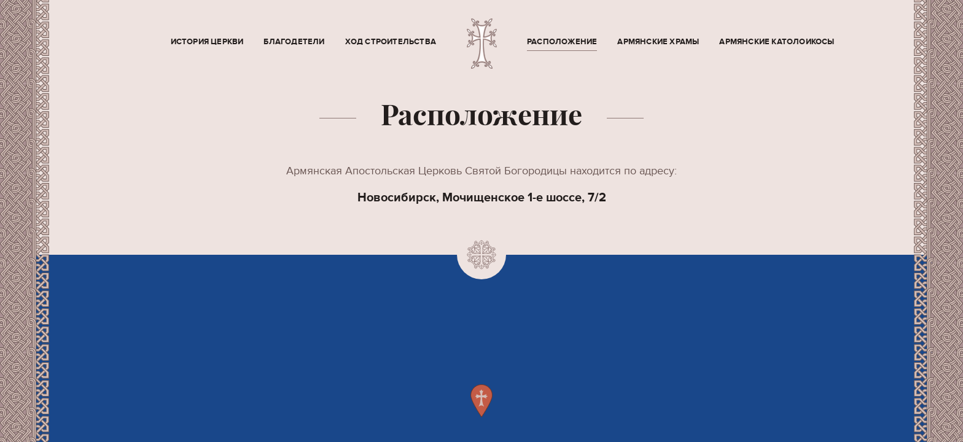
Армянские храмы (658, 42)
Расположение (562, 42)
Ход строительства (390, 42)
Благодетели (293, 42)
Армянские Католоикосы (776, 42)
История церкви (207, 42)
